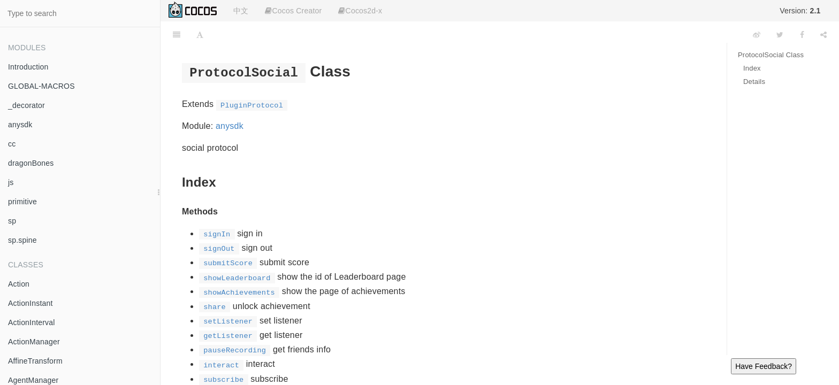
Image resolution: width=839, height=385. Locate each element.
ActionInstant (30, 303)
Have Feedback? (763, 366)
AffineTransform (35, 361)
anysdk (20, 124)
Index (752, 68)
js (11, 182)
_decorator (26, 105)
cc (12, 144)
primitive (22, 201)
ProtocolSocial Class (771, 55)
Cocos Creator (293, 10)
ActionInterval (31, 322)
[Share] (823, 34)
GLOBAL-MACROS (41, 86)
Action (18, 284)
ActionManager (34, 341)
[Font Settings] (199, 34)
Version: (800, 10)
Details (754, 82)
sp (12, 221)
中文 (240, 10)
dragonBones (31, 163)
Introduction (28, 67)
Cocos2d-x (360, 10)
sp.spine (22, 240)
